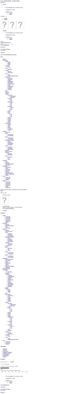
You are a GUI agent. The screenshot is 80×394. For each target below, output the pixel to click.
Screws (7, 93)
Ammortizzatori (11, 83)
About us (5, 349)
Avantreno (10, 79)
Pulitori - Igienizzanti (10, 173)
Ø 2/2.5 (12, 107)
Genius (9, 130)
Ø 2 (11, 99)
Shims (9, 117)
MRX (9, 62)
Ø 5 (11, 116)
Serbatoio (10, 88)
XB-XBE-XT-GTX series (13, 75)
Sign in (4, 4)
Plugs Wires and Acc (10, 163)
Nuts (9, 111)
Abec (9, 125)
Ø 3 (11, 100)
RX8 (9, 74)
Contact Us (2, 2)
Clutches (7, 150)
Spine (9, 122)
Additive (7, 179)
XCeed (9, 127)
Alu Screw (10, 95)
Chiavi (7, 168)
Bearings (7, 92)
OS (8, 158)
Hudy (9, 126)
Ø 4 (11, 104)
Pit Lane (7, 171)
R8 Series (10, 69)
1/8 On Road (10, 134)
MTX (9, 64)
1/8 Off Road (10, 135)
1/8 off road (8, 178)
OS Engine (10, 144)
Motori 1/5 (8, 132)
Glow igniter (8, 167)
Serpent (7, 70)
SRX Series (10, 72)
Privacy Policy (6, 354)
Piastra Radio (10, 81)
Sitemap (4, 356)
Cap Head (10, 98)
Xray (7, 73)
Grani (9, 113)
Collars (9, 110)
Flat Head (12, 97)
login (11, 7)
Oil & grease (8, 123)
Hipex (9, 141)
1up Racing (10, 128)
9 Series (9, 71)
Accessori (10, 87)
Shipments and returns (7, 352)
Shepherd (7, 65)
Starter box (8, 170)
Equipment (5, 166)
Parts (7, 155)
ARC (7, 68)
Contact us (5, 348)
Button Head (13, 96)
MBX (9, 63)
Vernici (7, 186)
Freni (9, 84)
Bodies (4, 180)
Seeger (9, 119)
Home (4, 59)
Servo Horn (8, 164)
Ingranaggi (10, 82)
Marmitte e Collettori (10, 140)
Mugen (7, 61)
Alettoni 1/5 (8, 187)
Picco (7, 133)
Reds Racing (10, 143)
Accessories (8, 185)
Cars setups (8, 169)
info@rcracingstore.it (9, 208)
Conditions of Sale (6, 353)
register (8, 9)
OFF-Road (10, 154)
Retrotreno (10, 78)
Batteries (7, 162)
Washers (9, 118)
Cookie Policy (6, 355)
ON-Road (10, 153)
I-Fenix (7, 91)
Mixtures (7, 152)
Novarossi (10, 142)
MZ (6, 90)
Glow (7, 145)
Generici (9, 89)
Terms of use (5, 351)
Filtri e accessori (9, 151)
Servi (7, 161)
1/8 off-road (8, 184)
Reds (7, 136)
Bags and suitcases (9, 172)
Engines (4, 131)
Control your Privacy (4, 368)
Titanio (9, 121)
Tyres (4, 176)
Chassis (9, 80)
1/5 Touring (8, 181)
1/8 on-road (8, 177)
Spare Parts (5, 60)
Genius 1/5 (8, 77)
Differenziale (10, 86)
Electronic (5, 160)
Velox (9, 66)
